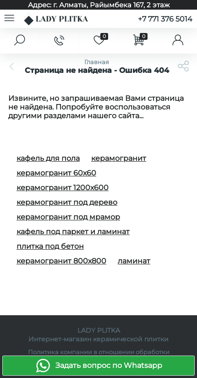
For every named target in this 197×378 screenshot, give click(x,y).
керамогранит (118, 158)
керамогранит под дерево (66, 202)
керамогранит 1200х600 (62, 187)
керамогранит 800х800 (61, 261)
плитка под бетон (50, 246)
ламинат (134, 261)
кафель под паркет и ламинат (73, 231)
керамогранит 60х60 (56, 173)
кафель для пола (48, 158)
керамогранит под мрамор (68, 217)
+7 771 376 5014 (165, 19)
